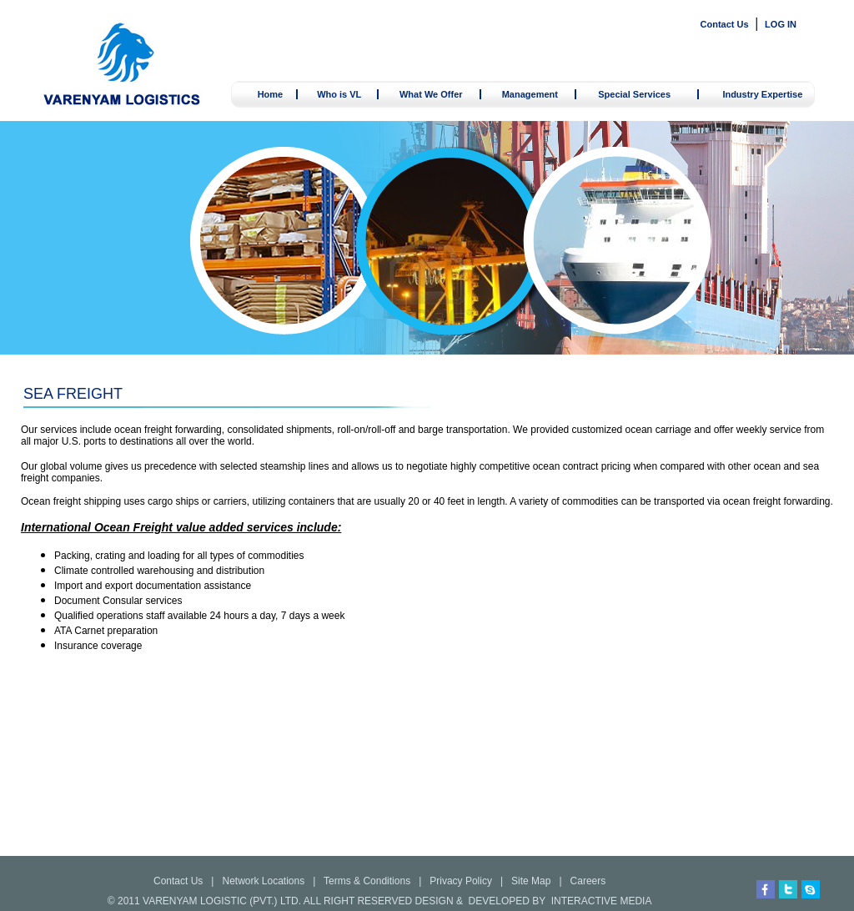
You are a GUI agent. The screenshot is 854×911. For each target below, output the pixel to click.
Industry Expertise (762, 94)
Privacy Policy (461, 881)
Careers (588, 881)
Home (271, 94)
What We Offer (431, 94)
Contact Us (725, 24)
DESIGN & (439, 901)
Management (530, 94)
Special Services (634, 94)
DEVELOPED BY (507, 901)
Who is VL (339, 94)
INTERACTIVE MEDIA (601, 901)
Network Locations (263, 881)
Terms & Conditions (367, 881)
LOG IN (780, 24)
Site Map (530, 881)
